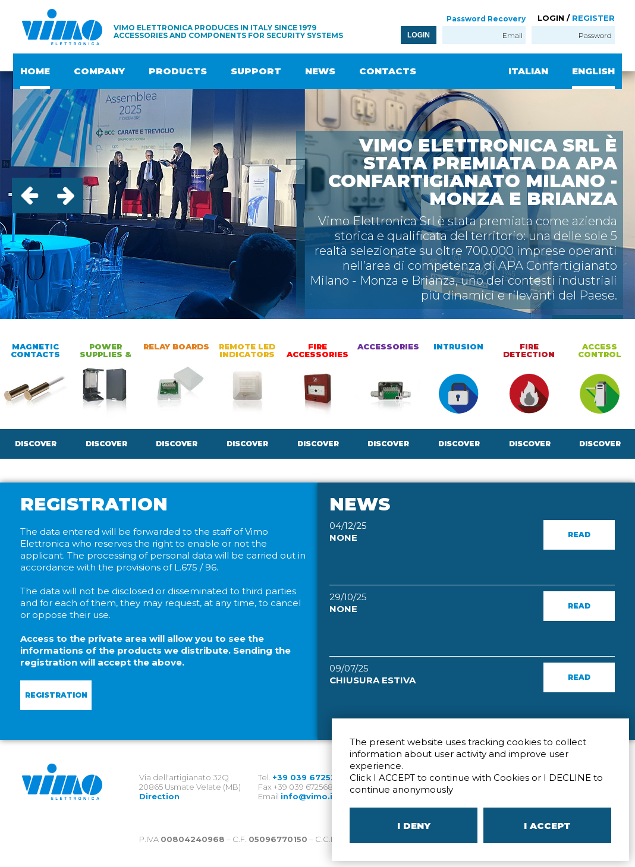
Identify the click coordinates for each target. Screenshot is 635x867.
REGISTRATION (56, 695)
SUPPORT (256, 71)
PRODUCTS (178, 71)
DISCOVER (35, 443)
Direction (159, 796)
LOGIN (418, 35)
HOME (35, 71)
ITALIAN (528, 71)
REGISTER (593, 18)
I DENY (413, 825)
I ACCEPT (547, 825)
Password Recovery (486, 18)
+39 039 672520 (307, 777)
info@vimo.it (309, 796)
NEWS (320, 71)
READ (579, 534)
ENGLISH (593, 71)
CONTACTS (387, 71)
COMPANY (99, 71)
